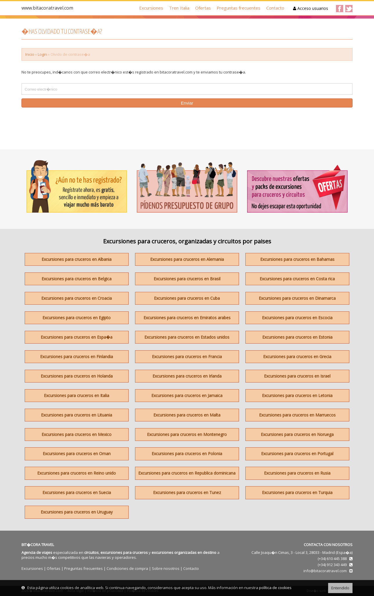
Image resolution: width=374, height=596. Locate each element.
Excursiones (151, 8)
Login (42, 54)
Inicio (29, 54)
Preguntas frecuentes (238, 8)
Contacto (275, 8)
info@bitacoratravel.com (325, 570)
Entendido (340, 587)
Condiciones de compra (127, 568)
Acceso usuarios (310, 8)
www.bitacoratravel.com (47, 8)
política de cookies (275, 587)
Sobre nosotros (165, 568)
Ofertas (203, 8)
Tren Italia (179, 8)
